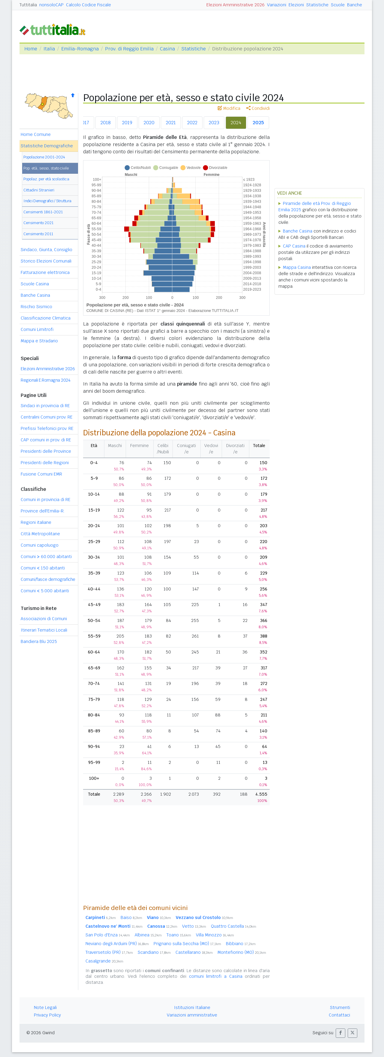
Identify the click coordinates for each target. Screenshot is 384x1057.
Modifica (229, 108)
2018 (105, 122)
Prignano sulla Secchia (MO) (187, 943)
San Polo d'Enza (108, 935)
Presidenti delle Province (46, 451)
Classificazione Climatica (45, 318)
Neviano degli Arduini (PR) (117, 943)
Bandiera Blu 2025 (39, 641)
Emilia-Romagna (80, 49)
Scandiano (154, 952)
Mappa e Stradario (39, 341)
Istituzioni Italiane (192, 1007)
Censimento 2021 (38, 222)
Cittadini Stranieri (38, 190)
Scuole (338, 5)
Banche (354, 5)
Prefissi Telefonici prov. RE (47, 428)
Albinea (148, 935)
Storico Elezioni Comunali (46, 261)
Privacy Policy (47, 1015)
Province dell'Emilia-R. (42, 511)
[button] (340, 1033)
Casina (167, 49)
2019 (127, 122)
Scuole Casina (35, 284)
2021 (171, 122)
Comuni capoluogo (39, 545)
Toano (178, 935)
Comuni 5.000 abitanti (45, 590)
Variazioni (276, 5)
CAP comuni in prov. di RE (46, 440)
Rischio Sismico (36, 306)
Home (30, 49)
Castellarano (194, 952)
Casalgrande (104, 961)
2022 (192, 122)
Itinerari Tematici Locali (44, 630)
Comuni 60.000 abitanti (46, 556)
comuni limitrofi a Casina (215, 976)
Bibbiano (241, 943)
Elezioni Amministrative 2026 (235, 5)
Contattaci (339, 1015)
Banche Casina (35, 295)
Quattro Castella (233, 926)
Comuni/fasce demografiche (48, 579)
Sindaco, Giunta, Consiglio (46, 249)
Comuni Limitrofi (37, 329)
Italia (49, 49)
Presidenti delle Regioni (45, 462)
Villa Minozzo (215, 935)
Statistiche (317, 5)
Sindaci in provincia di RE (45, 405)
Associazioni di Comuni (44, 618)
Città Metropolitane (40, 533)
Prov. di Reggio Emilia (129, 49)
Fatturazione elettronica (45, 272)
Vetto (194, 926)
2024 (236, 122)
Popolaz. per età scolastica (46, 179)
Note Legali (45, 1007)
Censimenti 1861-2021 (43, 212)
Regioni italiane (36, 522)
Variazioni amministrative (192, 1015)
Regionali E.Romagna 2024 (45, 380)
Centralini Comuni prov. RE (47, 417)
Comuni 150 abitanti (43, 568)
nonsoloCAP (51, 5)
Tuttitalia (28, 5)
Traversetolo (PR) (109, 952)
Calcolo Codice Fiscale (88, 5)
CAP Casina (294, 246)
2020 (149, 122)
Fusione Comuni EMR (41, 474)
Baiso (131, 917)
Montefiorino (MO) (242, 952)
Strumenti (340, 1007)
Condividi (258, 108)
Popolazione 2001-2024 (44, 157)
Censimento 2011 (38, 233)
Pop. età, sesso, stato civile (46, 168)
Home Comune (36, 134)
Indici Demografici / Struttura (47, 200)
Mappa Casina (297, 267)
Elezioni (296, 5)
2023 (214, 122)
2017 (84, 122)
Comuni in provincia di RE (45, 499)
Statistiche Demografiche (47, 146)
